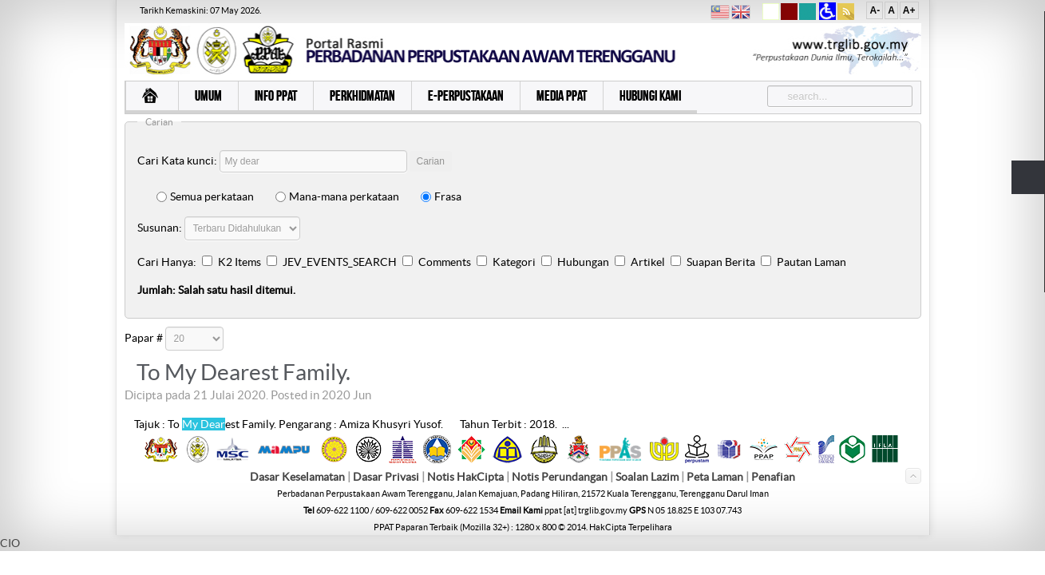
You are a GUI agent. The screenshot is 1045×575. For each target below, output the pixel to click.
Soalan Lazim (647, 477)
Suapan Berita (721, 262)
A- (874, 10)
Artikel (648, 262)
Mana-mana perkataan (337, 196)
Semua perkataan (205, 196)
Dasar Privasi (386, 477)
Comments (444, 262)
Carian (431, 161)
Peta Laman (716, 477)
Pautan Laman (811, 262)
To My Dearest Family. (243, 372)
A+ (909, 10)
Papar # (144, 337)
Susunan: (159, 227)
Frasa (441, 196)
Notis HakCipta (465, 477)
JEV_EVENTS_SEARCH (340, 262)
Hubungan (583, 262)
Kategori (514, 262)
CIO (10, 543)
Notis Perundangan (560, 477)
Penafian (773, 477)
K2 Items (239, 262)
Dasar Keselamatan (297, 477)
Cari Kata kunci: (177, 160)
